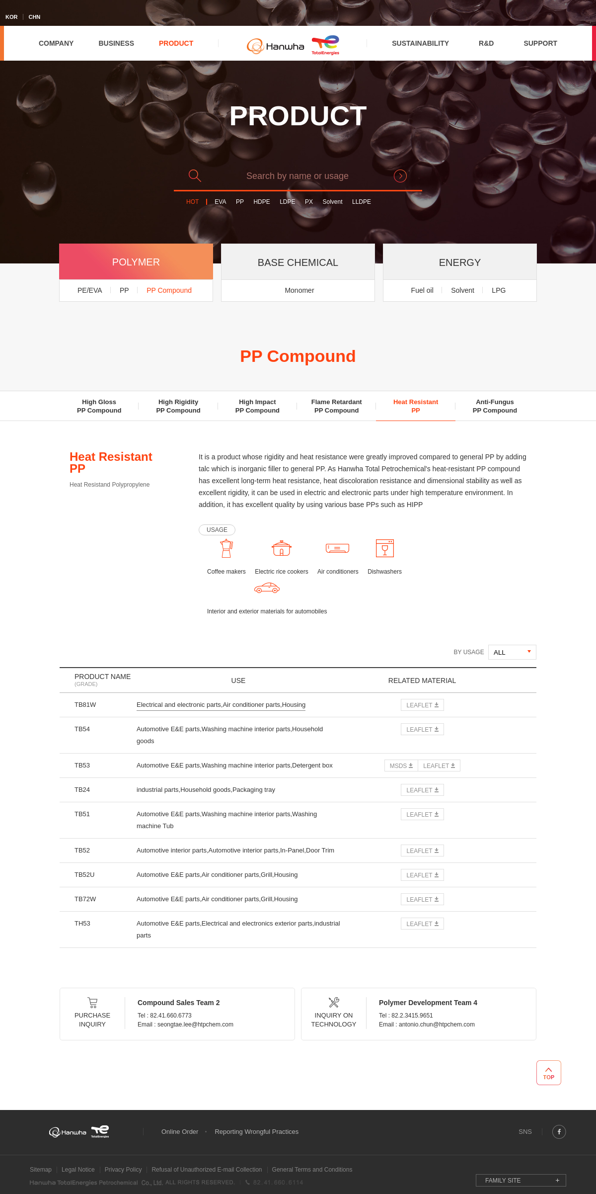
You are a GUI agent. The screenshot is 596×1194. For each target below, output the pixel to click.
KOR (11, 17)
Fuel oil (422, 290)
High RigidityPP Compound (178, 406)
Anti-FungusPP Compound (495, 406)
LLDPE (361, 202)
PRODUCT (176, 43)
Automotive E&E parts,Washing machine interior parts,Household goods (230, 735)
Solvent (332, 202)
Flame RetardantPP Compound (336, 406)
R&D (486, 43)
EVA (220, 202)
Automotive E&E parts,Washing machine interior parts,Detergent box (235, 765)
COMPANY (56, 43)
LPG (499, 290)
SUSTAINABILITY (420, 43)
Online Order (179, 1131)
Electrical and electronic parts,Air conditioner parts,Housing (221, 704)
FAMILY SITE (503, 1180)
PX (309, 202)
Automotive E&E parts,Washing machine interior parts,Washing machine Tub (227, 820)
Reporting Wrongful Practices (256, 1131)
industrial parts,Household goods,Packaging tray (206, 789)
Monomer (299, 290)
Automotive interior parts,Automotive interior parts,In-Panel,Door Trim (235, 850)
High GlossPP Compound (99, 406)
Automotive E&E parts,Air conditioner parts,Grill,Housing (217, 874)
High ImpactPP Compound (257, 406)
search (400, 176)
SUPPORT (540, 43)
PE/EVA (89, 290)
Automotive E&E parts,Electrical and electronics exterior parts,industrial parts (238, 929)
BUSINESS (116, 43)
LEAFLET (419, 705)
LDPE (287, 202)
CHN (34, 17)
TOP (548, 1072)
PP (240, 202)
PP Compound (169, 290)
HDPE (261, 202)
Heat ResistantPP (415, 406)
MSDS (398, 766)
